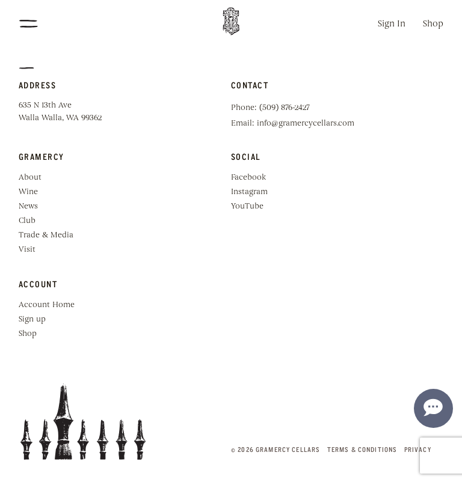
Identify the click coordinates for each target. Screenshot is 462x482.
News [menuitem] (28, 206)
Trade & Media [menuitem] (46, 235)
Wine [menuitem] (28, 192)
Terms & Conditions (362, 449)
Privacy (417, 449)
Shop (433, 24)
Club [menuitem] (27, 221)
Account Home (47, 305)
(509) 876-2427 (284, 108)
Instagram (249, 192)
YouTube (247, 206)
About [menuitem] (30, 178)
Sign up (32, 319)
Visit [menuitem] (27, 250)
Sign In (391, 24)
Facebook (248, 178)
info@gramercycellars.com (305, 123)
